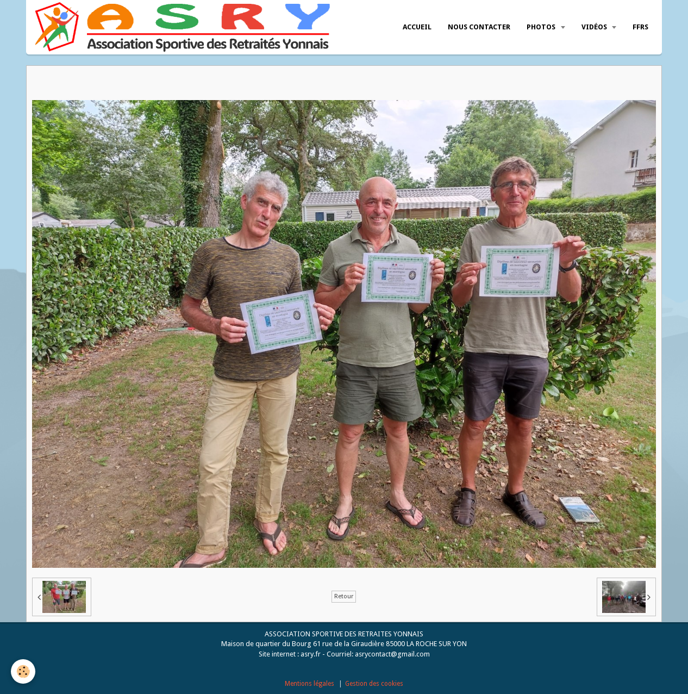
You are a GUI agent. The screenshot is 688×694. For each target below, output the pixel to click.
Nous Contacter (479, 27)
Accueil (417, 27)
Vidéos (595, 27)
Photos (542, 27)
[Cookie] (23, 671)
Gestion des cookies (374, 683)
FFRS (640, 27)
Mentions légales (309, 683)
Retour (343, 596)
